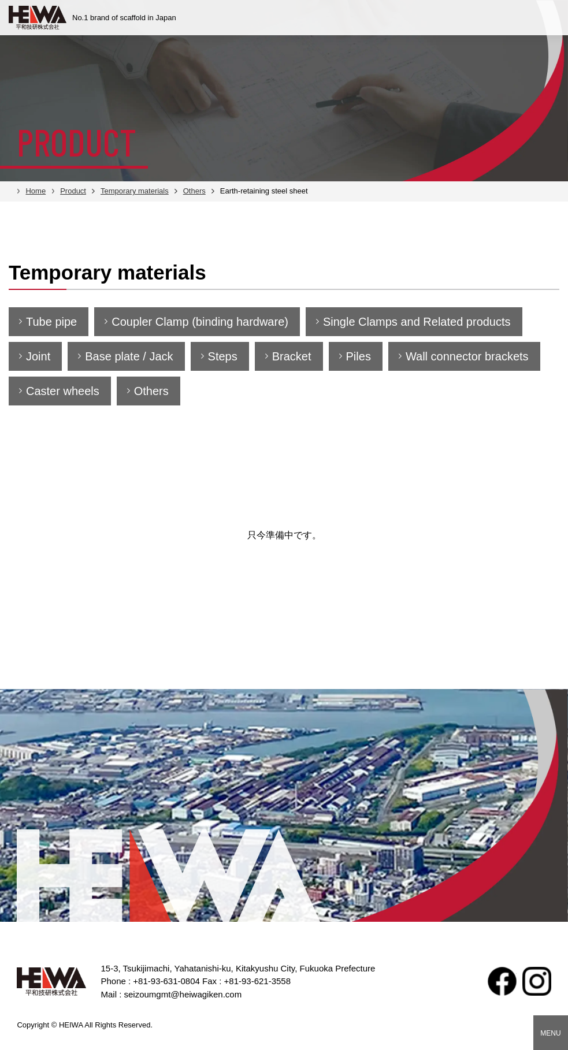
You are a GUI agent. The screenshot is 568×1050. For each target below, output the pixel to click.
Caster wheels (62, 391)
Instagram (536, 981)
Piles (358, 356)
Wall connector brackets (467, 356)
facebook (502, 981)
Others (151, 391)
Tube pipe (51, 321)
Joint (38, 356)
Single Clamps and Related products (417, 321)
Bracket (291, 356)
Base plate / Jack (129, 356)
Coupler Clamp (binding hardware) (200, 321)
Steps (222, 356)
